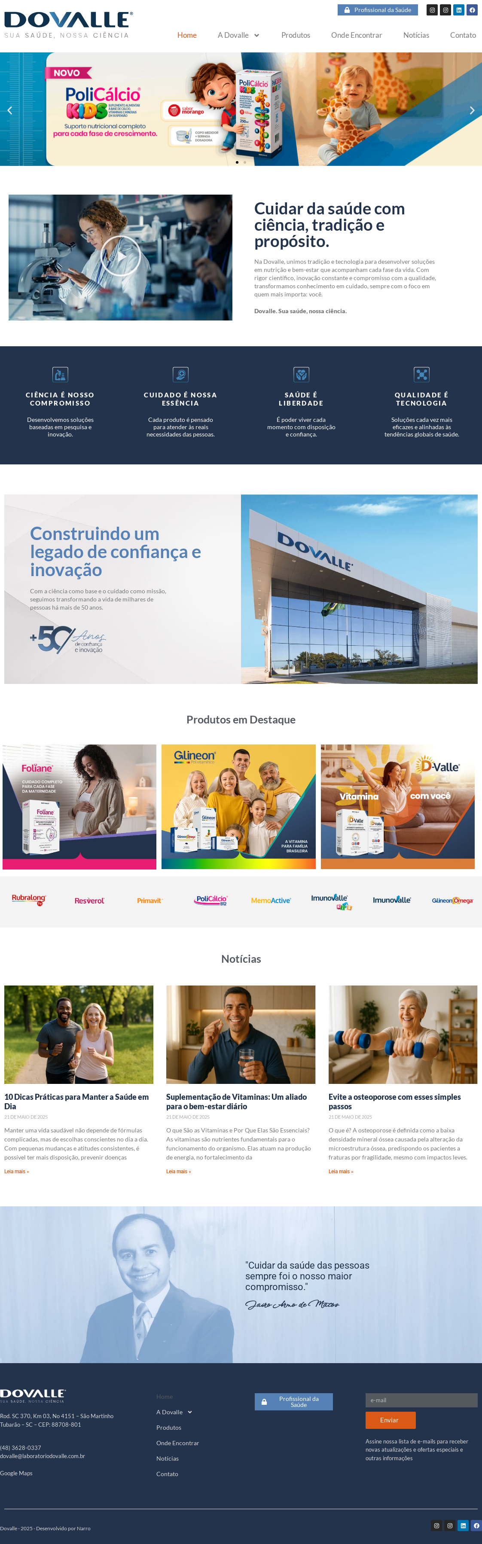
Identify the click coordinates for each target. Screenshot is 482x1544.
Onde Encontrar (356, 35)
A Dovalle (239, 35)
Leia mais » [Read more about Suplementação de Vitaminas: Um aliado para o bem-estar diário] (178, 1172)
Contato (463, 35)
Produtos (295, 35)
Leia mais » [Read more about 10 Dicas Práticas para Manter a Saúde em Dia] (16, 1172)
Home (187, 35)
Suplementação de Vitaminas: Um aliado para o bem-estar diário (236, 1101)
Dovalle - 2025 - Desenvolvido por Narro (45, 1528)
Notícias (416, 35)
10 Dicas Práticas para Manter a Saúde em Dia (76, 1101)
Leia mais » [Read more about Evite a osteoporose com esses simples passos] (341, 1172)
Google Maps (16, 1473)
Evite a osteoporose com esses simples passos (395, 1101)
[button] (9, 110)
